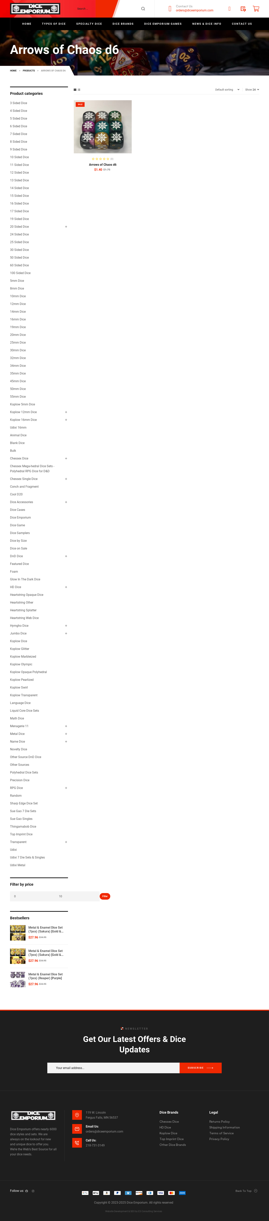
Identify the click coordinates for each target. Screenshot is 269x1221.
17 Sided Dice (19, 211)
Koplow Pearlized (22, 680)
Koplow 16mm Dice (23, 420)
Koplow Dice (18, 641)
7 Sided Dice (18, 134)
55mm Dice (18, 396)
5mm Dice (17, 281)
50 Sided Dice (19, 257)
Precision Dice (19, 780)
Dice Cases (17, 510)
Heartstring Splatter (23, 610)
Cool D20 (16, 494)
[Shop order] (227, 89)
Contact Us (184, 6)
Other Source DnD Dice (25, 757)
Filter (105, 896)
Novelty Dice (18, 749)
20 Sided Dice (19, 226)
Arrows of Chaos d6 (102, 164)
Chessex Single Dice (23, 479)
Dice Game (17, 525)
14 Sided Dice (19, 188)
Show (248, 89)
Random (16, 795)
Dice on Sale (18, 548)
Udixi (13, 850)
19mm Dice (18, 327)
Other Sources (19, 765)
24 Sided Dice (19, 234)
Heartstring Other (21, 602)
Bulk (13, 451)
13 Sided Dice (19, 180)
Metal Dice (17, 734)
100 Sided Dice (20, 273)
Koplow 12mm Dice (23, 412)
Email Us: (92, 1126)
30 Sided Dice (19, 250)
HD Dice (15, 587)
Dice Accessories (21, 502)
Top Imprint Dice (21, 834)
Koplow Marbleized (23, 656)
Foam (14, 571)
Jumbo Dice (18, 633)
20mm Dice (18, 335)
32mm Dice (18, 358)
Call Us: (91, 1140)
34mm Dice (18, 366)
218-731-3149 (95, 1145)
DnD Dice (16, 556)
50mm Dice (18, 389)
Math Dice (17, 718)
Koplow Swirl (19, 687)
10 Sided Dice (19, 157)
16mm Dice (18, 319)
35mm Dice (18, 373)
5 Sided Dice (18, 118)
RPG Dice (16, 788)
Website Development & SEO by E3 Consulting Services (133, 1211)
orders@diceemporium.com (194, 10)
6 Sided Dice (18, 126)
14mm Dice (18, 311)
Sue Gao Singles (21, 819)
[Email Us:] (77, 1129)
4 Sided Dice (18, 111)
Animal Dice (18, 435)
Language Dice (20, 703)
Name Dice (17, 741)
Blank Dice (17, 443)
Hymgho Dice (19, 625)
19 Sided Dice (19, 219)
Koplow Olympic (21, 664)
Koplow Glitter (19, 649)
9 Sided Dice (18, 149)
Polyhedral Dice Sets (24, 772)
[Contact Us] (170, 9)
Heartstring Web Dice (24, 618)
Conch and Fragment (24, 486)
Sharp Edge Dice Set (24, 803)
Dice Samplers (20, 533)
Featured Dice (19, 564)
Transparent (18, 842)
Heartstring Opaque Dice (26, 595)
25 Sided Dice (19, 242)
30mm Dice (18, 350)
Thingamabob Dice (23, 826)
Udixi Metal (17, 865)
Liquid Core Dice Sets (24, 710)
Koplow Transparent (23, 695)
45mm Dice (18, 381)
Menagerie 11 (19, 726)
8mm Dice (17, 288)
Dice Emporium (20, 517)
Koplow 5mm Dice (22, 404)
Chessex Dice (19, 458)
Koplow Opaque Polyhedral (28, 672)
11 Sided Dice (19, 165)
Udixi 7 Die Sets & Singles (27, 857)
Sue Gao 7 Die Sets (23, 811)
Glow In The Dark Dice (25, 579)
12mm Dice (18, 304)
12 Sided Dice (19, 172)
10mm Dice (18, 296)
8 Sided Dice (18, 141)
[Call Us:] (77, 1143)
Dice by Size (18, 541)
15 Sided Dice (19, 196)
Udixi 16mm (18, 427)
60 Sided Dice (19, 265)
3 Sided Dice (18, 103)
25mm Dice (18, 342)
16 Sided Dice (19, 203)
